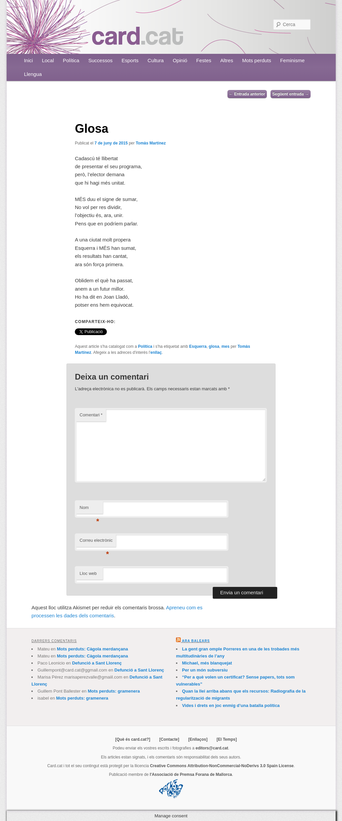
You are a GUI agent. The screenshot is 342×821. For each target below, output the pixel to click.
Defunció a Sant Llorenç (97, 662)
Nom (89, 509)
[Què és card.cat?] (132, 739)
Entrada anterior (247, 94)
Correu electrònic (96, 542)
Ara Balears (196, 641)
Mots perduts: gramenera (114, 691)
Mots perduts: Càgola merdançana (92, 648)
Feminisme (292, 60)
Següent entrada (290, 94)
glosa (214, 346)
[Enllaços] (197, 739)
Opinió (180, 60)
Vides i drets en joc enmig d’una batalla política (231, 705)
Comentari (91, 414)
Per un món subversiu (205, 670)
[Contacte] (169, 739)
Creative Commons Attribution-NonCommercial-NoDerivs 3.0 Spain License (222, 765)
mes (225, 346)
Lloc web (88, 573)
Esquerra (197, 346)
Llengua (33, 74)
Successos (100, 60)
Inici (28, 60)
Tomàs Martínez (151, 143)
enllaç (156, 352)
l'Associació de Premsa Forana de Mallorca (191, 774)
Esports (130, 60)
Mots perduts (256, 60)
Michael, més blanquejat (207, 662)
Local (48, 60)
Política (71, 60)
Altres (226, 60)
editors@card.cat (212, 748)
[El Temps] (226, 739)
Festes (203, 60)
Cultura (156, 60)
